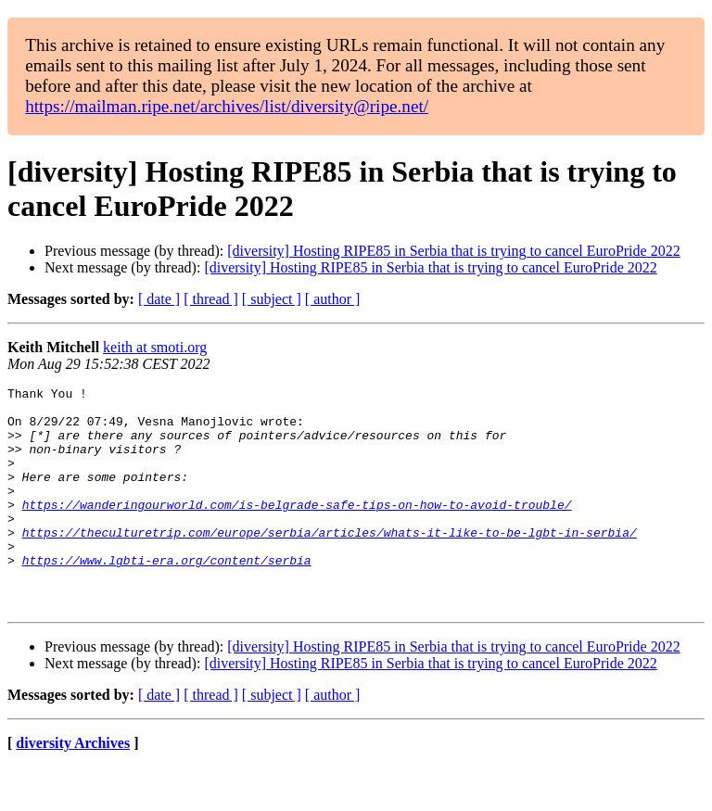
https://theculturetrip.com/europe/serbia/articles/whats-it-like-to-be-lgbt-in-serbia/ (329, 562)
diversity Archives (73, 787)
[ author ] (333, 299)
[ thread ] (211, 299)
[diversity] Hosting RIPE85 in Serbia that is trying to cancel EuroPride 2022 (453, 251)
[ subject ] (271, 299)
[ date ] (159, 299)
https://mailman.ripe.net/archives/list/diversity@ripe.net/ (226, 106)
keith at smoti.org (155, 347)
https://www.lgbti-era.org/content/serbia (167, 596)
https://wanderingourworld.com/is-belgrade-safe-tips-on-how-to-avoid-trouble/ (297, 529)
